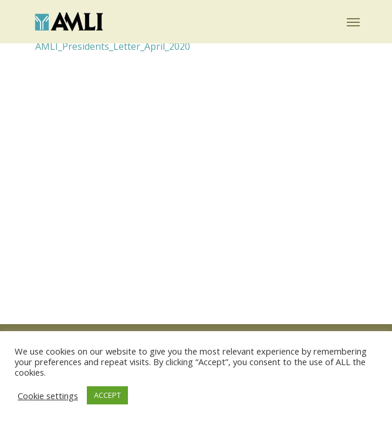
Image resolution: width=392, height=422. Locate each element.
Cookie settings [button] (48, 395)
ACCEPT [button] (107, 395)
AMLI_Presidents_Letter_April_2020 (112, 46)
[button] (353, 22)
